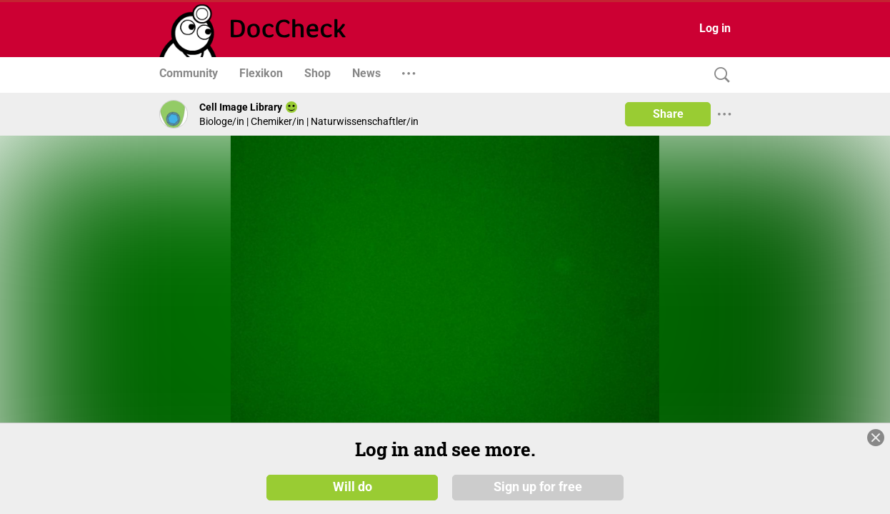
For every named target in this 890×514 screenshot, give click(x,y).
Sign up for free (538, 487)
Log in (715, 28)
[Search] (718, 75)
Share (668, 114)
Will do (352, 487)
